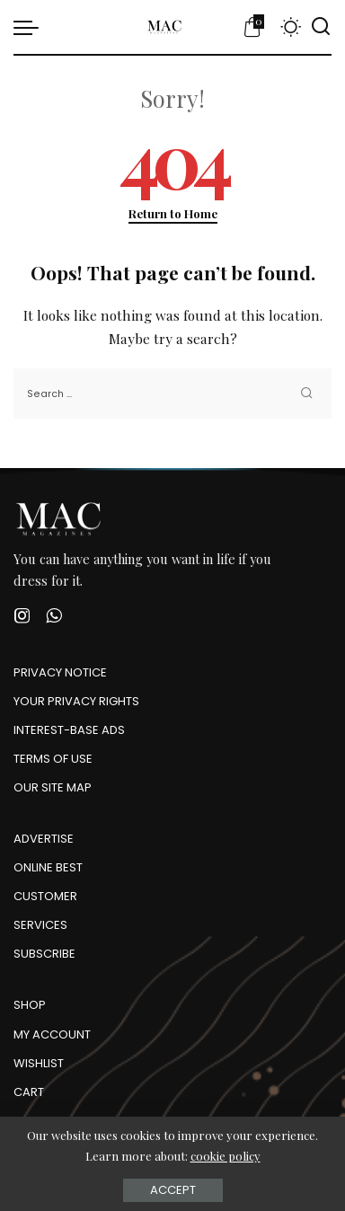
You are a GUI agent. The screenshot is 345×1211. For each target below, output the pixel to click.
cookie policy (225, 1155)
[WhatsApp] (54, 616)
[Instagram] (22, 616)
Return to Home (172, 213)
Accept (173, 1189)
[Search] (321, 27)
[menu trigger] (30, 27)
